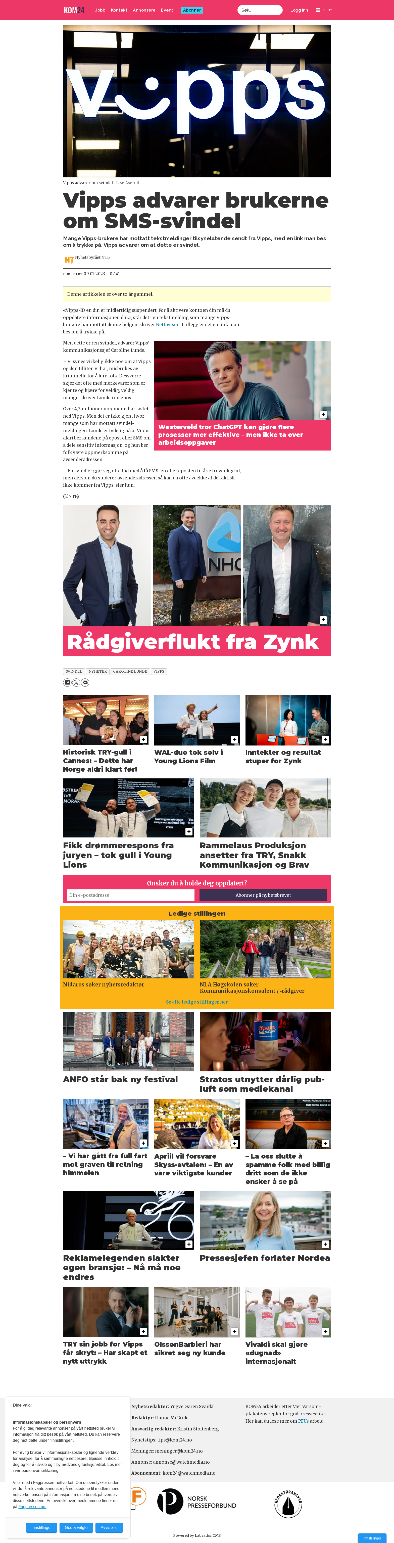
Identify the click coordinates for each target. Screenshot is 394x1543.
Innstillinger (372, 1538)
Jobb (100, 10)
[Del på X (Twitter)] (76, 682)
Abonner (192, 10)
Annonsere (144, 10)
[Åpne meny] (324, 10)
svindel (74, 671)
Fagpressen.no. (32, 1507)
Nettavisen (168, 324)
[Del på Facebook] (67, 682)
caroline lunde (130, 671)
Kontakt (119, 10)
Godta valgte (76, 1527)
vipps (159, 671)
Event (167, 10)
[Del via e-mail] (85, 682)
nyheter (98, 671)
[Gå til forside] (74, 10)
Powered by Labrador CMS (197, 1535)
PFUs (303, 1421)
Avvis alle (109, 1527)
